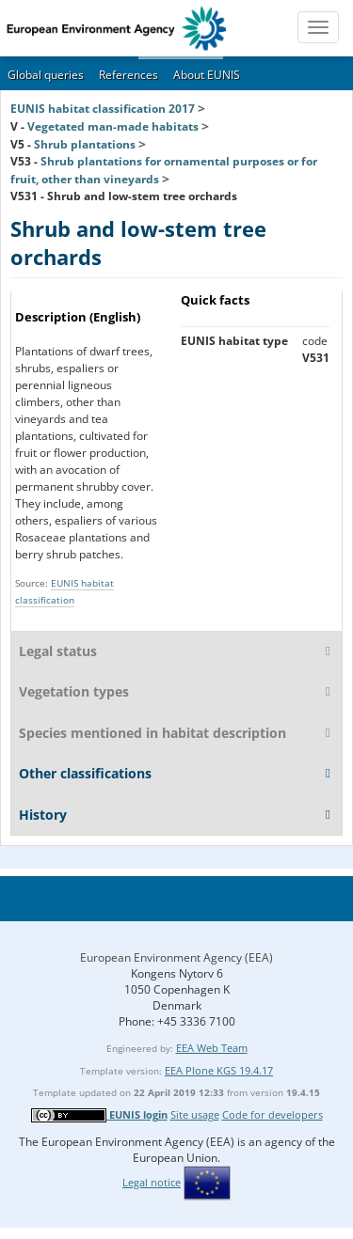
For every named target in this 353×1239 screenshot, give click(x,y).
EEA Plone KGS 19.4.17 (219, 1070)
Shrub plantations (85, 144)
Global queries (46, 75)
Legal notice (151, 1182)
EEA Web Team (212, 1048)
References (128, 75)
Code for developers (272, 1114)
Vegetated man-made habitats (113, 126)
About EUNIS (206, 75)
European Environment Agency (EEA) (176, 957)
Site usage (194, 1114)
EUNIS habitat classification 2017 (102, 109)
